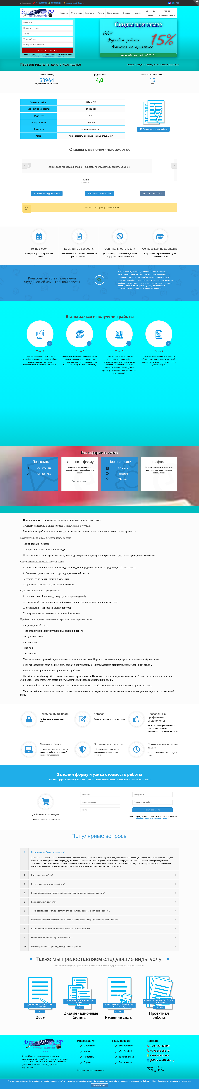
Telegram (123, 474)
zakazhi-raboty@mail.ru (75, 3)
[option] (99, 171)
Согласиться (99, 1085)
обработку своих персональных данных (47, 56)
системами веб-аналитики (179, 1081)
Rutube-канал (125, 1062)
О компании (89, 1046)
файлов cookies (149, 1081)
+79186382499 (41, 3)
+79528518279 (44, 474)
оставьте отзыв (112, 208)
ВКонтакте (123, 468)
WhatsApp (123, 479)
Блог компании (126, 1046)
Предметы (89, 1057)
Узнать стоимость (47, 50)
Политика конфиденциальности (90, 1070)
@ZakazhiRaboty (162, 1060)
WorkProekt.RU (126, 1051)
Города (87, 1062)
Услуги (87, 1051)
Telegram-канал (126, 1057)
